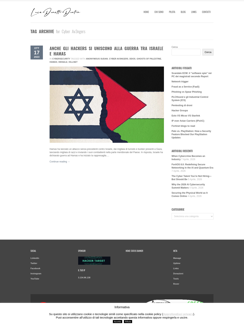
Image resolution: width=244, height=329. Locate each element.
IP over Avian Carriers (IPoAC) (188, 121)
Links (194, 12)
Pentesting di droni (182, 105)
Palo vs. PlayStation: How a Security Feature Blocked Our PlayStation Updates (191, 134)
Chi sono (158, 12)
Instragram (35, 273)
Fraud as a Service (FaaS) (185, 86)
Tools (176, 279)
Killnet (73, 62)
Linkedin (34, 258)
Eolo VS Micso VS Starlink (186, 115)
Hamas (53, 62)
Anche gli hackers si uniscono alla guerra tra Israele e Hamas (106, 51)
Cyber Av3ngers (118, 59)
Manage (177, 258)
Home (146, 12)
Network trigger (180, 81)
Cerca (175, 47)
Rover (176, 284)
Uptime (176, 263)
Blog (183, 12)
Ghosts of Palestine (149, 59)
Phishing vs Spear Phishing (187, 92)
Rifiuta (128, 321)
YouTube (34, 279)
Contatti (206, 12)
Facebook (35, 268)
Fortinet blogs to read (183, 126)
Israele (62, 62)
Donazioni (178, 273)
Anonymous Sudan (97, 59)
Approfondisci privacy (178, 314)
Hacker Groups (180, 110)
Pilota (172, 12)
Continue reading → (60, 161)
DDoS (132, 59)
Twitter (33, 263)
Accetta (117, 321)
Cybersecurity (61, 59)
